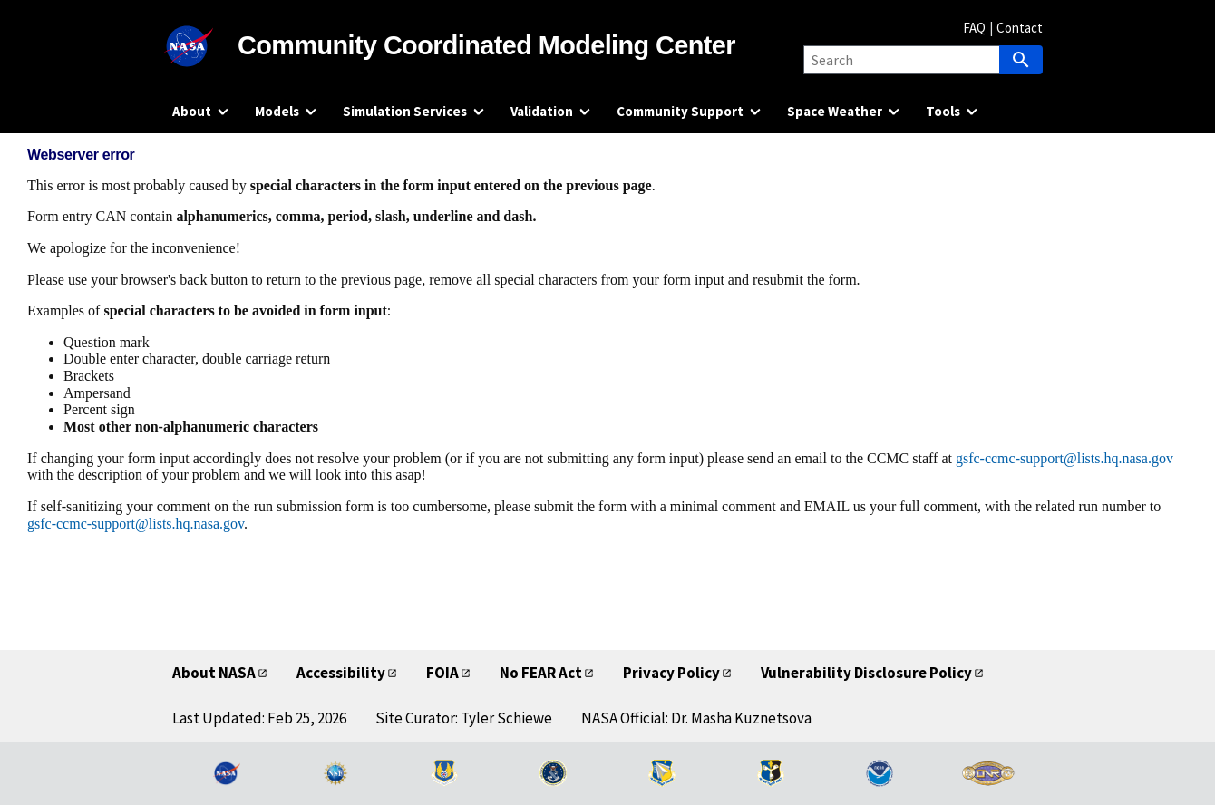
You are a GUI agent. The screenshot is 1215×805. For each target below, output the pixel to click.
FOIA (442, 673)
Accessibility (340, 673)
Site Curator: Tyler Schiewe (463, 718)
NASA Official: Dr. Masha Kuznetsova (696, 718)
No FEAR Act (541, 673)
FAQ (974, 28)
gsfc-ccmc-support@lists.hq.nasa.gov (1064, 458)
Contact (1019, 28)
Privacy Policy (671, 673)
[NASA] (205, 46)
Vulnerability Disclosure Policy (866, 673)
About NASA (214, 673)
